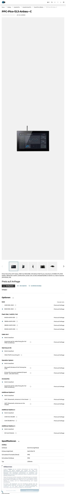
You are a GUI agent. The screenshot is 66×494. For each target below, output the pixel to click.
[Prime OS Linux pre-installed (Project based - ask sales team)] (33, 366)
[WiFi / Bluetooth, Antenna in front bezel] (33, 393)
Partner (10, 469)
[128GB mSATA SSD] (33, 315)
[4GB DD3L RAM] (33, 299)
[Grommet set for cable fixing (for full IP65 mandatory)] (33, 335)
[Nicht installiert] (33, 331)
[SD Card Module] (33, 426)
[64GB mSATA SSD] (33, 311)
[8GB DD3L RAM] (33, 302)
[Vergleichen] (22, 279)
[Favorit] (35, 279)
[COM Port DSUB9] (33, 410)
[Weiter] (63, 260)
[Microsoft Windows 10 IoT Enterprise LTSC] (33, 361)
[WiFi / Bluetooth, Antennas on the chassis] (33, 397)
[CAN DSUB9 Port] (33, 414)
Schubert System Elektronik (8, 15)
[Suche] (51, 2)
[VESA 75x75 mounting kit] (33, 348)
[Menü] (63, 2)
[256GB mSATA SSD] (33, 319)
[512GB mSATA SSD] (33, 323)
